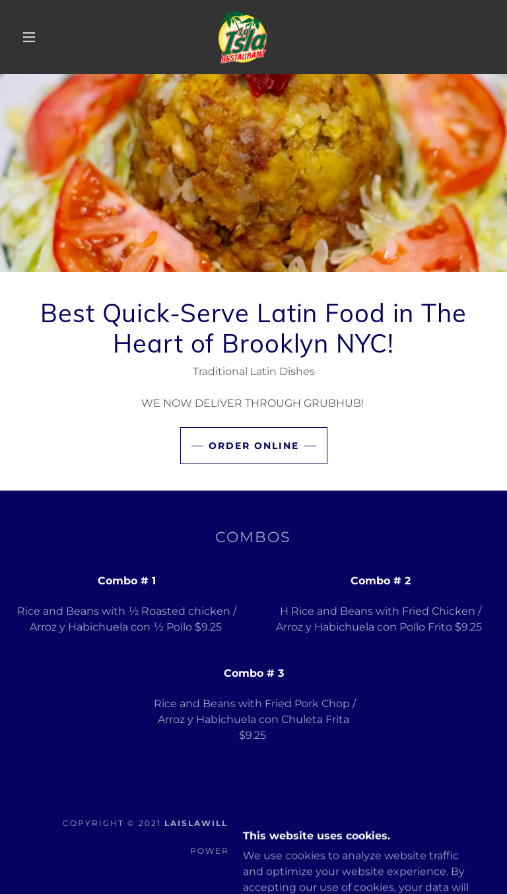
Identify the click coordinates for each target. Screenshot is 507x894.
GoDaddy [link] (290, 851)
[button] (29, 37)
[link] (243, 36)
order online (254, 446)
